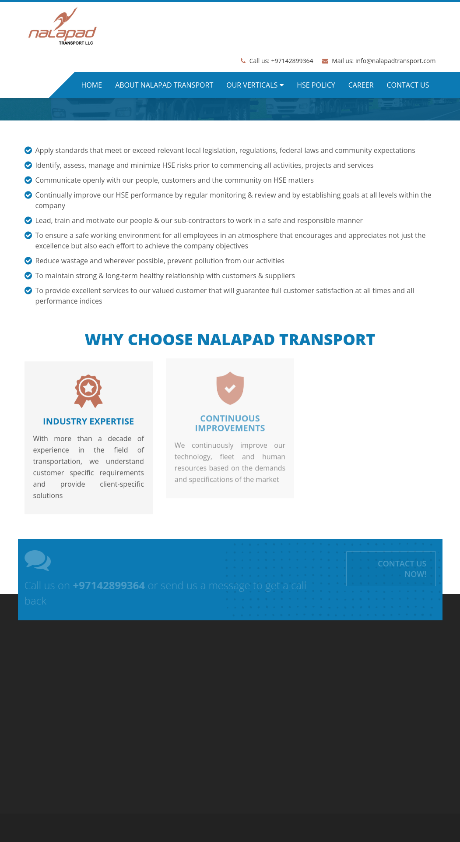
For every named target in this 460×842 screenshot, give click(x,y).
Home (91, 85)
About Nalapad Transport (164, 85)
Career (361, 85)
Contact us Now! (403, 568)
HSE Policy (316, 85)
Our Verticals (251, 85)
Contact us (408, 85)
